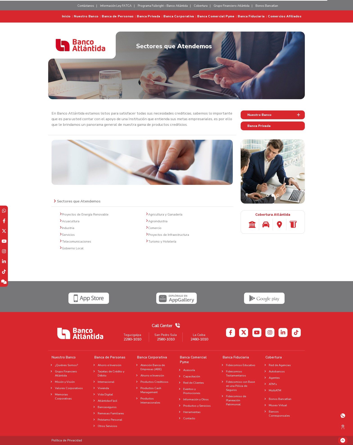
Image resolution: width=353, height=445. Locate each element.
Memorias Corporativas (63, 396)
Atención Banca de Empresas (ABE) (152, 367)
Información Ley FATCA (116, 6)
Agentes (276, 378)
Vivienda (103, 388)
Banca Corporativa (178, 16)
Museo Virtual (278, 405)
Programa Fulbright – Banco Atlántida (163, 6)
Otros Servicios (107, 426)
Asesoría (189, 370)
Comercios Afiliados (284, 16)
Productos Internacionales (150, 400)
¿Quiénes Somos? (66, 365)
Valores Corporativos (69, 388)
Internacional (106, 382)
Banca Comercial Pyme (215, 16)
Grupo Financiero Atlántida (231, 6)
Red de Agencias (280, 365)
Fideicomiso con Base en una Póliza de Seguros (240, 386)
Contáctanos (85, 6)
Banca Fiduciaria (251, 16)
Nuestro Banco (86, 16)
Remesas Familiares (111, 413)
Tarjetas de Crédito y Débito (111, 373)
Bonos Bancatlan (267, 6)
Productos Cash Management (150, 390)
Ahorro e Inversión (109, 365)
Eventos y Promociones (191, 391)
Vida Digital (105, 394)
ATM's (274, 384)
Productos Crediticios (154, 382)
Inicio (66, 16)
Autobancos (277, 371)
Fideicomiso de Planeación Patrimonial (236, 400)
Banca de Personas (118, 16)
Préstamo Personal (110, 420)
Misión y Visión (65, 382)
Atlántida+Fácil (107, 401)
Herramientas (192, 412)
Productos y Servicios (197, 406)
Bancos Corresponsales (279, 413)
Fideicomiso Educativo (240, 365)
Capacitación (191, 376)
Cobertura (201, 6)
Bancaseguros (107, 407)
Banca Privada (148, 16)
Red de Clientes (193, 383)
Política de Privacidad (67, 440)
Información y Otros (196, 399)
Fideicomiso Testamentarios (236, 373)
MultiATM (275, 390)
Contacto (189, 418)
